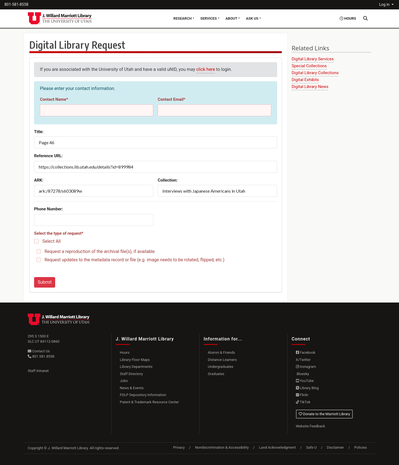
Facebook (306, 352)
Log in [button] (384, 4)
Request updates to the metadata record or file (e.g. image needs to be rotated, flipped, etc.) (134, 259)
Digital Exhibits (305, 79)
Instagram (306, 367)
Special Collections (309, 65)
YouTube (305, 381)
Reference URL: (48, 155)
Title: (39, 131)
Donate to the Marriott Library (324, 414)
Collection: (168, 180)
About (231, 18)
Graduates (216, 374)
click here (205, 69)
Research (182, 18)
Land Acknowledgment (277, 447)
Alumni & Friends (221, 352)
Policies (360, 447)
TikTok (303, 402)
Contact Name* (54, 99)
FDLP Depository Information (143, 395)
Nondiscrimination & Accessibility (222, 447)
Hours (125, 352)
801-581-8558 (16, 4)
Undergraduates (220, 367)
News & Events (132, 388)
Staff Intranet (38, 371)
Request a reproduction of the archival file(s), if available (100, 251)
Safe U (311, 447)
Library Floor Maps (135, 360)
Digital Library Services (313, 58)
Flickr (302, 395)
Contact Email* (171, 99)
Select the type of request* (58, 233)
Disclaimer (335, 447)
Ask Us (252, 18)
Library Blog (307, 388)
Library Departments (136, 367)
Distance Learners (222, 360)
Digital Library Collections (315, 72)
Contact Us (39, 351)
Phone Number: (48, 208)
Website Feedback (310, 426)
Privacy (179, 447)
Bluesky (302, 374)
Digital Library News (310, 86)
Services (208, 18)
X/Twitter (303, 360)
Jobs (124, 381)
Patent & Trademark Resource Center (149, 402)
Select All (51, 241)
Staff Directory (131, 374)
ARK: (38, 180)
